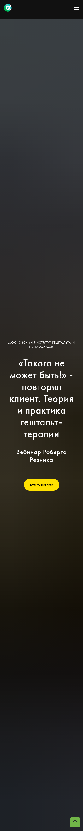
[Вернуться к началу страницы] (75, 822)
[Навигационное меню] (76, 8)
